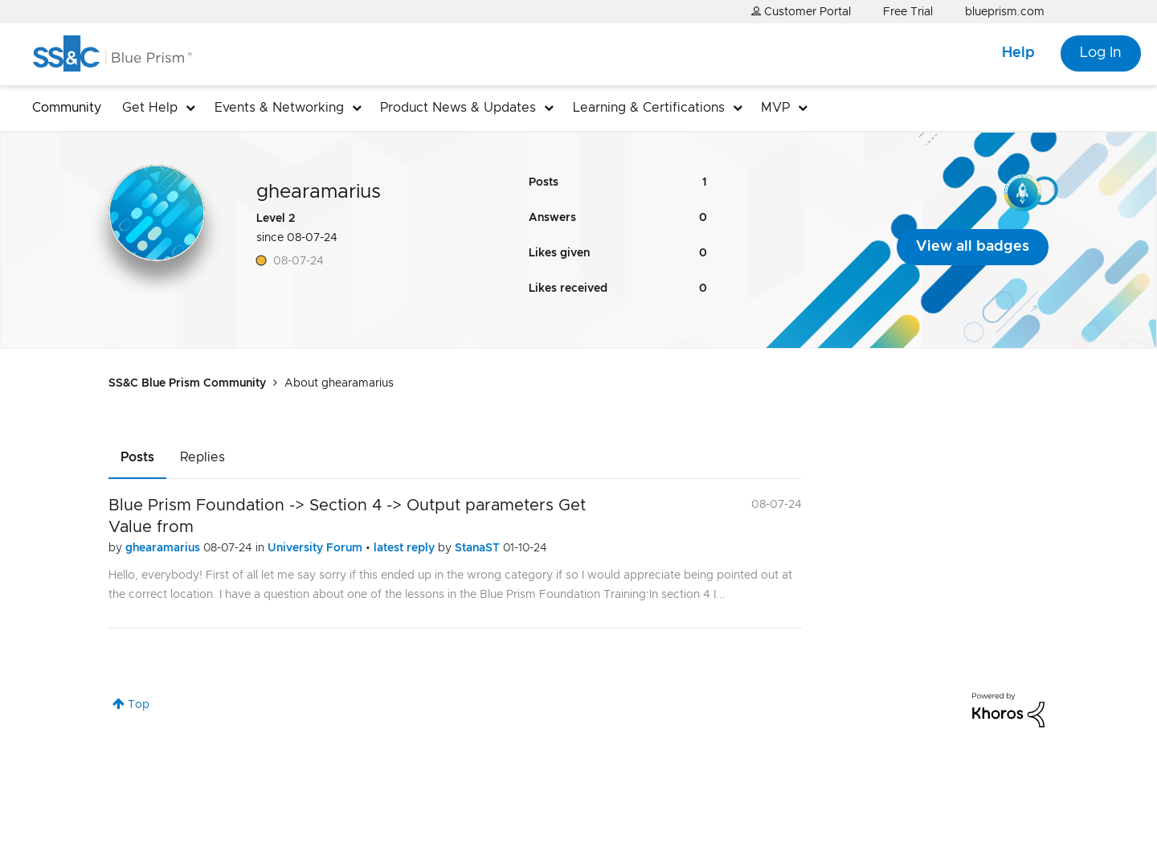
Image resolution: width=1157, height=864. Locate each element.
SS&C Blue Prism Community (187, 383)
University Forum (317, 548)
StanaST (479, 548)
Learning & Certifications (649, 107)
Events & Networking (279, 107)
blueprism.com (1005, 12)
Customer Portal (801, 12)
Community (66, 107)
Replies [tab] (202, 457)
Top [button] (138, 704)
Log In (1101, 53)
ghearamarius (164, 548)
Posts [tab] (137, 457)
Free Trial (908, 12)
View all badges (972, 247)
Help (1018, 53)
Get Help (150, 107)
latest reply (406, 548)
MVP (775, 107)
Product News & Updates (458, 107)
